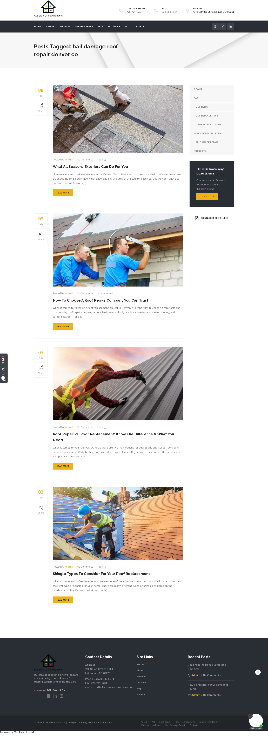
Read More (63, 194)
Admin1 (69, 159)
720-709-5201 (99, 688)
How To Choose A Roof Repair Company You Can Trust (106, 301)
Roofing (101, 159)
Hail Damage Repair (207, 143)
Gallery (141, 700)
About (50, 26)
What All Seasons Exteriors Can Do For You (94, 166)
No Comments (85, 159)
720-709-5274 (134, 11)
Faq (139, 694)
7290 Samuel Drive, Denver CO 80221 (213, 11)
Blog (128, 26)
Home (37, 26)
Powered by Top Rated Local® (17, 738)
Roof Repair (202, 107)
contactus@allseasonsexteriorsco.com (109, 692)
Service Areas (84, 26)
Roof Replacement (207, 116)
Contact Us (207, 198)
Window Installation (209, 134)
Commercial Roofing (208, 125)
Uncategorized (105, 294)
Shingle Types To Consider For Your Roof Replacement (106, 577)
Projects (114, 26)
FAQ (100, 26)
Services (64, 26)
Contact (142, 26)
